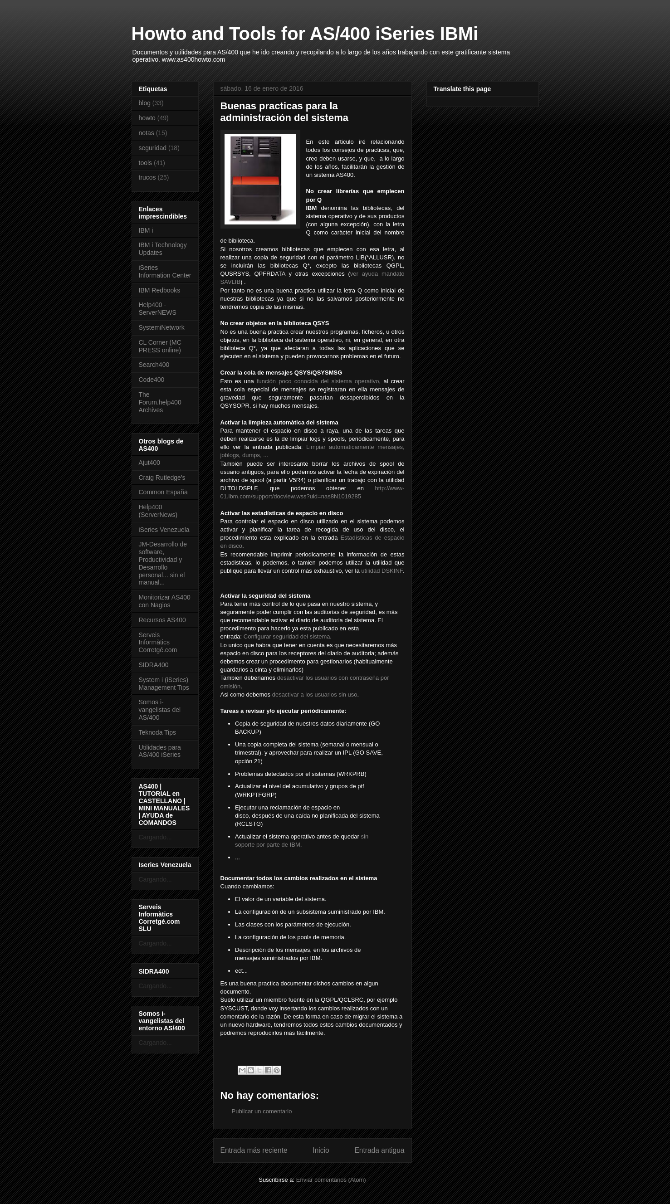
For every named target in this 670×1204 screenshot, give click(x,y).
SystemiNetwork (162, 327)
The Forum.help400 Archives (160, 402)
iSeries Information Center (165, 271)
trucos (147, 177)
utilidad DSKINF (381, 570)
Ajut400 (149, 462)
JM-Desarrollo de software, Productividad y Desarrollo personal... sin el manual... (163, 563)
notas (146, 132)
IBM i (146, 230)
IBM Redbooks (160, 290)
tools (145, 162)
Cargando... (155, 837)
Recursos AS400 (162, 620)
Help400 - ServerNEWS (157, 308)
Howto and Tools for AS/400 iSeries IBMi (305, 34)
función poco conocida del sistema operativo (318, 381)
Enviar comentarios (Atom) (331, 1179)
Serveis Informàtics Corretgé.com (158, 642)
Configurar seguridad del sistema (287, 636)
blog (145, 103)
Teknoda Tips (157, 732)
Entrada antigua (379, 1150)
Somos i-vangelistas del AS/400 (160, 709)
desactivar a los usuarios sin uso (314, 694)
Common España (163, 492)
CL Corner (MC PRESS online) (160, 346)
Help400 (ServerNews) (158, 510)
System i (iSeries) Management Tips (164, 683)
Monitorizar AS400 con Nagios (165, 601)
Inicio (321, 1150)
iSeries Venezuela (164, 529)
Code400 (152, 379)
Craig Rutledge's (162, 477)
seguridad (153, 147)
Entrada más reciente (254, 1150)
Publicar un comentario (262, 1111)
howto (147, 118)
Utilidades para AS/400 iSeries (160, 751)
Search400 (154, 364)
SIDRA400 (154, 664)
